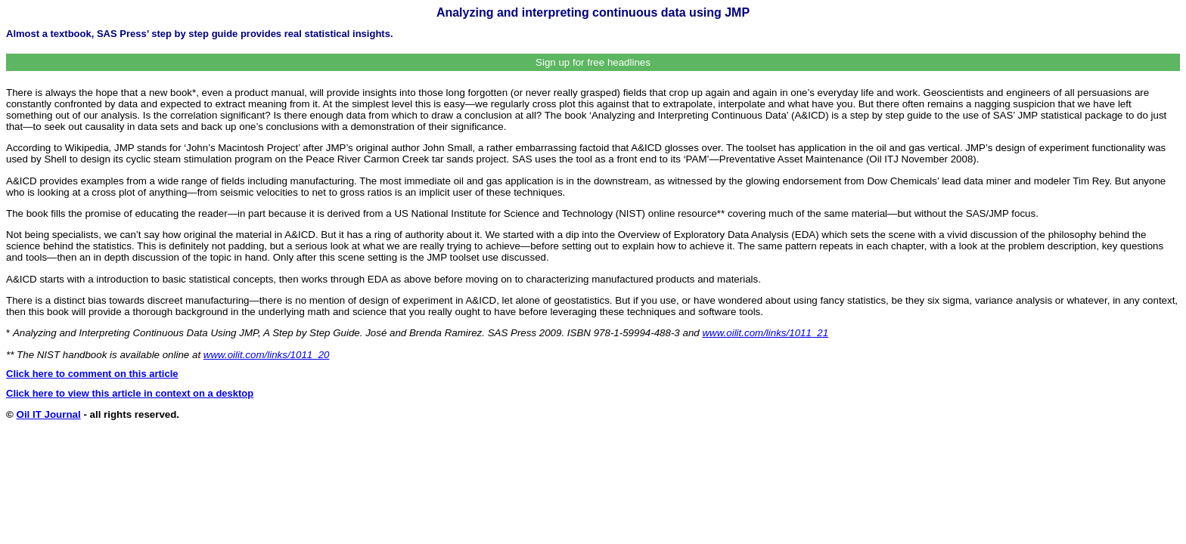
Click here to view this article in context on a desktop (129, 393)
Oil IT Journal (49, 414)
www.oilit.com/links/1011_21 (765, 332)
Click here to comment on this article (92, 373)
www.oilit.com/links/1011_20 (266, 354)
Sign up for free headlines (593, 62)
